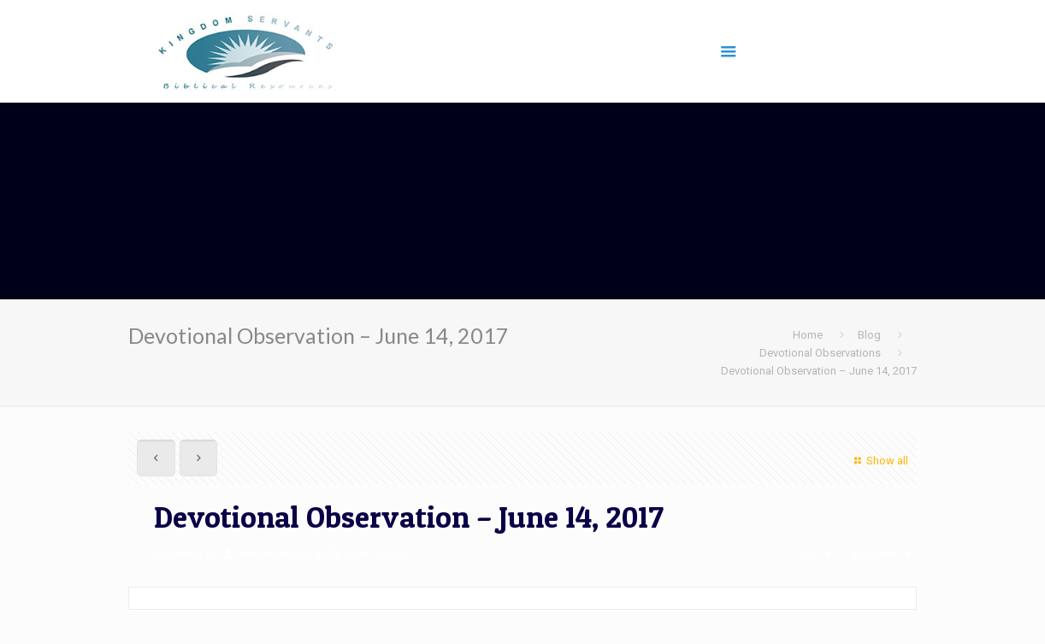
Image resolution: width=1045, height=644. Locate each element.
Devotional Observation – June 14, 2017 (819, 370)
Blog (869, 334)
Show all (878, 460)
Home (808, 334)
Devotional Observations (820, 352)
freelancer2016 (275, 553)
